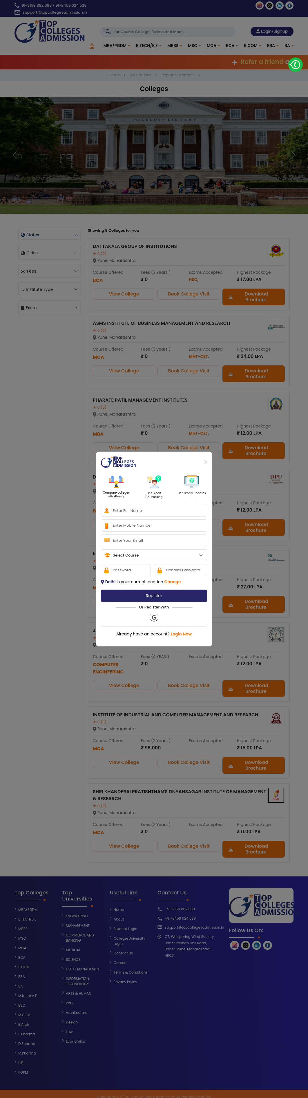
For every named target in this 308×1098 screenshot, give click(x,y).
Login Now (181, 634)
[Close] (205, 462)
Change (172, 582)
